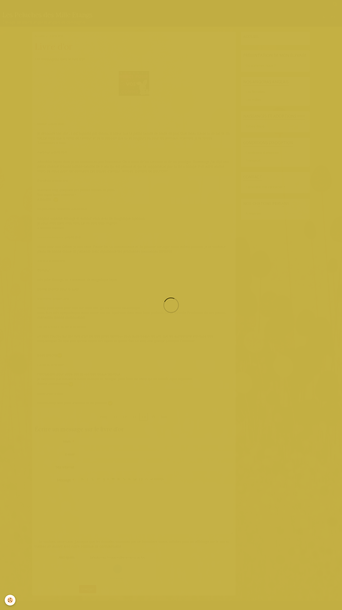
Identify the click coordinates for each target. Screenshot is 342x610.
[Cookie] (10, 600)
